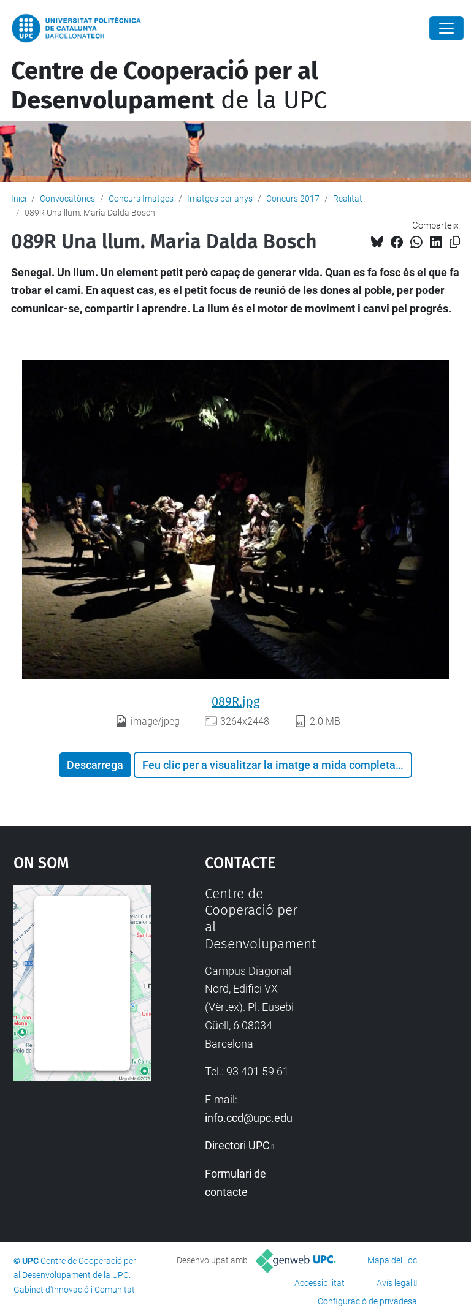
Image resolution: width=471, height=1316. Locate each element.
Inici (18, 198)
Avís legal (394, 1283)
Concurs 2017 (293, 198)
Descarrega (95, 764)
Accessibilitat (319, 1283)
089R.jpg (235, 701)
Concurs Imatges (141, 198)
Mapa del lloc (392, 1260)
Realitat (347, 198)
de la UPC (169, 85)
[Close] (446, 28)
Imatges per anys (220, 198)
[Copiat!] (455, 242)
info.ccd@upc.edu (249, 1117)
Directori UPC (237, 1145)
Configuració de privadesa (367, 1301)
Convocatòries (67, 198)
